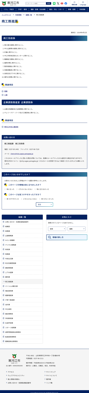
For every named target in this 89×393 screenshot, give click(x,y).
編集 (71, 229)
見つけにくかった (47, 199)
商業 (5, 91)
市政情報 (18, 15)
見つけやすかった (13, 199)
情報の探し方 (58, 237)
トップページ (6, 15)
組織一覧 (29, 15)
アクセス (11, 372)
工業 (5, 95)
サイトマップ (50, 372)
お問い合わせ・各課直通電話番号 (19, 383)
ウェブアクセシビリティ (16, 375)
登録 (51, 229)
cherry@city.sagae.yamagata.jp (22, 154)
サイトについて (51, 375)
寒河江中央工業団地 (11, 127)
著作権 (48, 379)
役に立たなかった (43, 189)
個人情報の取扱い (14, 379)
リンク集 (49, 383)
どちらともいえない (25, 189)
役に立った (10, 189)
